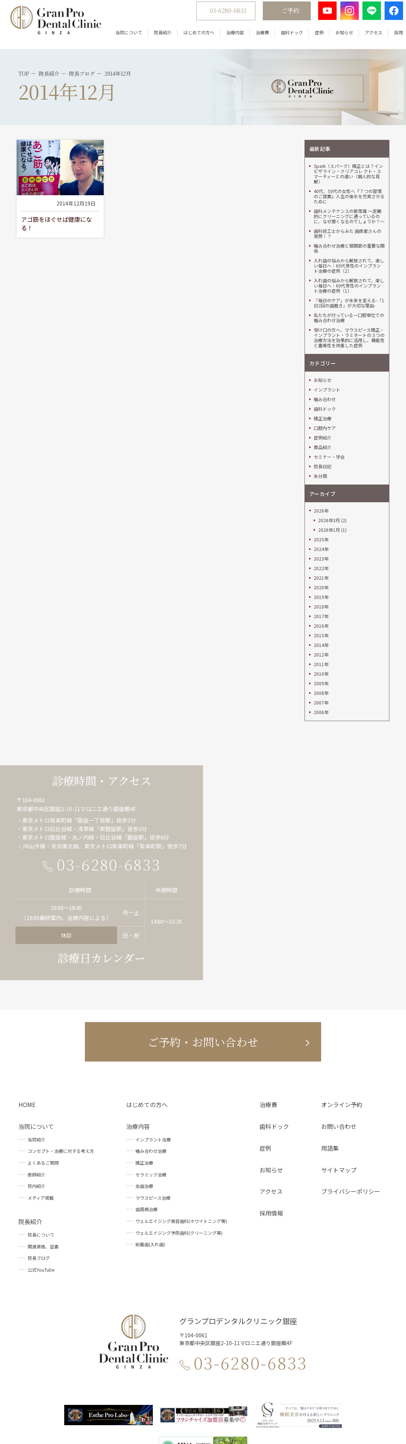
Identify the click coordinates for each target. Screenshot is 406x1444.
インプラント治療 (153, 1074)
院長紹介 (154, 37)
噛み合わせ (325, 334)
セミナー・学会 (329, 391)
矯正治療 (322, 353)
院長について (41, 1169)
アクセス (365, 37)
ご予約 (281, 15)
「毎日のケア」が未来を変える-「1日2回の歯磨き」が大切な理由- (349, 237)
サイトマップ (339, 1104)
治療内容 (226, 37)
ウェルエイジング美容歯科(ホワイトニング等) (181, 1155)
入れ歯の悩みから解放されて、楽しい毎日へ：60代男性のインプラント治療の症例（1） (349, 220)
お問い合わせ (339, 1061)
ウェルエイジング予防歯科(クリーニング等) (179, 1167)
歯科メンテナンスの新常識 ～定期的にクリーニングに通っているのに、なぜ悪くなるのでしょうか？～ (349, 150)
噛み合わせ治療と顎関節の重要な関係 (349, 183)
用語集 (330, 1082)
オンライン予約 (341, 1039)
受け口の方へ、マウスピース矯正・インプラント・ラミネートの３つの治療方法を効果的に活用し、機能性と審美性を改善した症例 (349, 272)
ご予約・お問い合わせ (203, 976)
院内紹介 (36, 1120)
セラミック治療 (150, 1109)
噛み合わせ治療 (150, 1085)
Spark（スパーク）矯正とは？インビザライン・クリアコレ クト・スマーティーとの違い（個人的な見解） (348, 108)
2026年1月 (329, 464)
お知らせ (335, 37)
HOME (26, 1039)
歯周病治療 (146, 1144)
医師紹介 (36, 1109)
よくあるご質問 (43, 1097)
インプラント (327, 324)
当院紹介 (36, 1074)
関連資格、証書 (43, 1181)
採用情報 (271, 1147)
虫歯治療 (144, 1120)
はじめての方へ (190, 37)
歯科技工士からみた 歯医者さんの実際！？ (347, 168)
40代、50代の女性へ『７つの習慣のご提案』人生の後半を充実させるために (349, 130)
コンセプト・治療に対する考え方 (61, 1085)
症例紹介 (322, 372)
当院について (120, 37)
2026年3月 (329, 455)
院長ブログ (39, 1192)
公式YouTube (41, 1204)
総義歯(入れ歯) (150, 1179)
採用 (389, 37)
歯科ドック (283, 37)
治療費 (253, 37)
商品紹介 (322, 382)
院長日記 (322, 401)
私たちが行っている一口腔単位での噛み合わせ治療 (349, 252)
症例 (310, 37)
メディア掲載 (41, 1132)
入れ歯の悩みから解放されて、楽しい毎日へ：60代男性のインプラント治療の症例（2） (349, 200)
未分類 (320, 410)
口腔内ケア (325, 362)
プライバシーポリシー (350, 1125)
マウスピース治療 (153, 1132)
